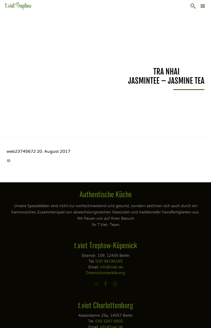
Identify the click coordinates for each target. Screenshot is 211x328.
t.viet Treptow (18, 5)
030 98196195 (109, 261)
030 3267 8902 (109, 321)
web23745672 (21, 151)
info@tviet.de (111, 267)
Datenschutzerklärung (105, 273)
